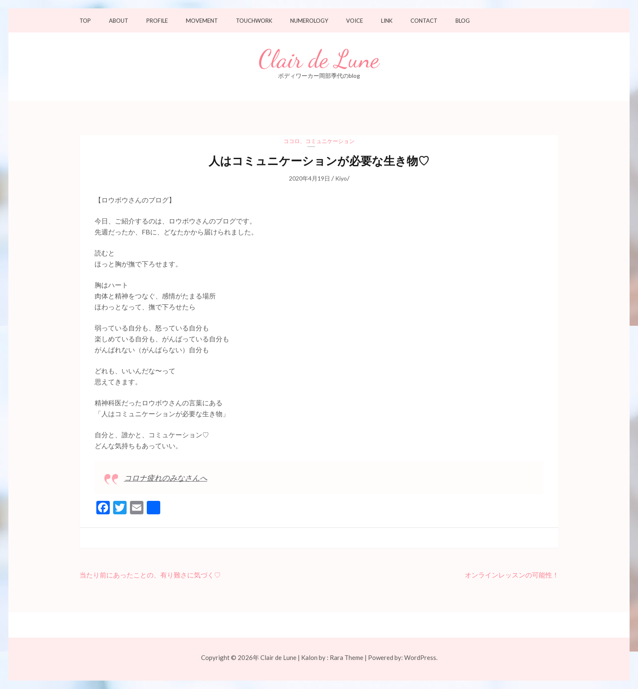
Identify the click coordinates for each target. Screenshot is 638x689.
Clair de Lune (319, 59)
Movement (202, 21)
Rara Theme (346, 657)
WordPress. (420, 657)
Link (386, 21)
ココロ (291, 141)
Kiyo (341, 178)
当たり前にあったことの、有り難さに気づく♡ (150, 575)
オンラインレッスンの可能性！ (512, 575)
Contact (423, 21)
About (118, 21)
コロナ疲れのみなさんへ (165, 477)
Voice (354, 21)
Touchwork (254, 21)
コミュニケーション (330, 141)
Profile (157, 21)
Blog (462, 21)
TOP (85, 21)
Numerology (309, 21)
